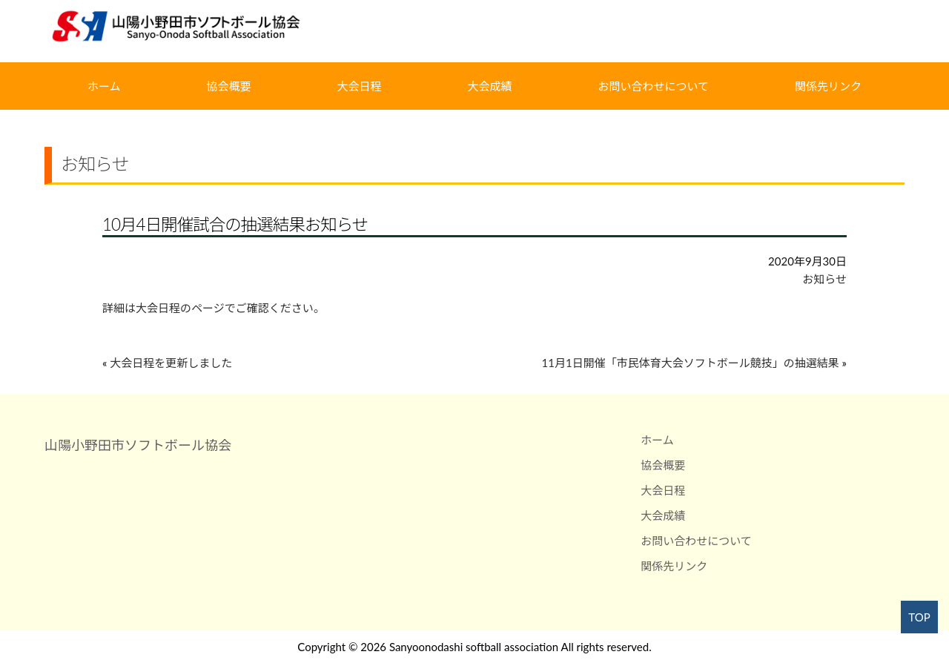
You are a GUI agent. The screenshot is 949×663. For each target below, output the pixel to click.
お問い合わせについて (653, 86)
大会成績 (489, 86)
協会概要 (229, 86)
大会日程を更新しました (171, 362)
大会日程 (359, 86)
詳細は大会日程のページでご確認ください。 (213, 307)
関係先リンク (828, 86)
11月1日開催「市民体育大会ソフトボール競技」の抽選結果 (690, 362)
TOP (919, 617)
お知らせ (824, 279)
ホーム (104, 86)
